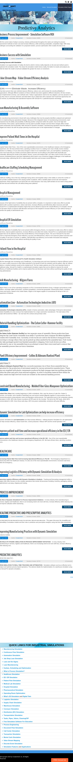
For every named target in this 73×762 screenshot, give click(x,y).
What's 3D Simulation (10, 696)
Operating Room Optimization (13, 693)
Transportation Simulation (12, 715)
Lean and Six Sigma (10, 662)
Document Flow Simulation (12, 728)
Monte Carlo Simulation (11, 737)
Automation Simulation (11, 655)
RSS (71, 577)
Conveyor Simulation (10, 709)
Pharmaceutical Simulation (12, 690)
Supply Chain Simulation (12, 702)
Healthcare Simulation (11, 674)
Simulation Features (10, 747)
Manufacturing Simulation (12, 649)
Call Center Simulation (11, 731)
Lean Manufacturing (10, 665)
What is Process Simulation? (13, 671)
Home (44, 7)
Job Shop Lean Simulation (12, 658)
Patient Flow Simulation (11, 680)
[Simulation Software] (9, 7)
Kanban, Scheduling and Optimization (16, 668)
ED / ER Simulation (9, 677)
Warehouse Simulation (11, 706)
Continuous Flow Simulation (13, 652)
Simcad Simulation (52, 7)
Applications (26, 747)
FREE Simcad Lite (60, 760)
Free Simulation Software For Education (17, 721)
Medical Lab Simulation (11, 684)
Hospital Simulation (10, 687)
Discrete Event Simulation (12, 743)
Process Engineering (10, 724)
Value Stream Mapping (11, 740)
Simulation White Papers (65, 7)
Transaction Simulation (11, 734)
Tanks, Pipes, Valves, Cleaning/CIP (15, 718)
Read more (67, 49)
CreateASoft (19, 38)
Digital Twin (27, 696)
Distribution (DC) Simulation (13, 712)
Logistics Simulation (10, 699)
